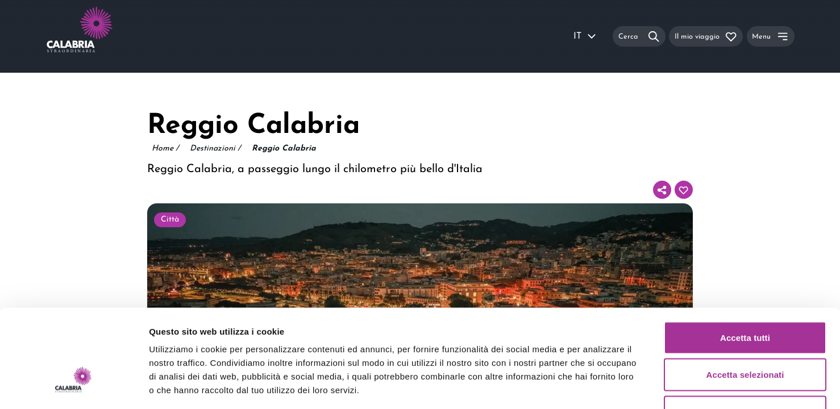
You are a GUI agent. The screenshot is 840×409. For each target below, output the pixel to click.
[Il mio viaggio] (706, 36)
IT (585, 36)
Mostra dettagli (598, 386)
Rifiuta (744, 334)
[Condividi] (662, 190)
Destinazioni (215, 149)
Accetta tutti (745, 260)
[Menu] (771, 36)
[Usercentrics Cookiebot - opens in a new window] (73, 386)
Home (165, 149)
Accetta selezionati (745, 297)
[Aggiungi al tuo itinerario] (684, 190)
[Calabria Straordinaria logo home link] (101, 36)
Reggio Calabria (284, 148)
